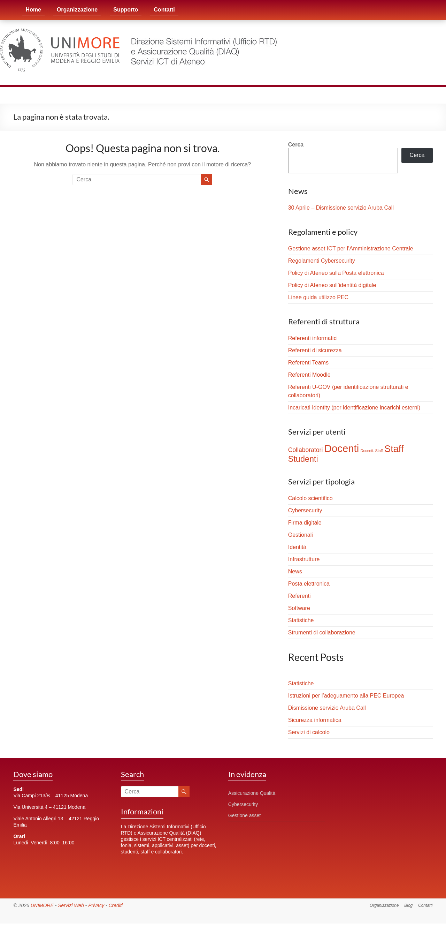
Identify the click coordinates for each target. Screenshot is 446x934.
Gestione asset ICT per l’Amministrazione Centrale (350, 248)
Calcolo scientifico (310, 498)
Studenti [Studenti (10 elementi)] (303, 459)
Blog (408, 905)
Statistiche (301, 620)
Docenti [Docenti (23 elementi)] (341, 448)
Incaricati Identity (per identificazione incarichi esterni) (354, 407)
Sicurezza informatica (314, 720)
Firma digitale (305, 523)
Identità (297, 547)
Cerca (295, 145)
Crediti (115, 905)
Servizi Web (71, 905)
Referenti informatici (313, 338)
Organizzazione (77, 10)
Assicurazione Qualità (251, 793)
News (295, 571)
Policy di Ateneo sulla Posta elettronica (336, 273)
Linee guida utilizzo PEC (318, 297)
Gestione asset (244, 815)
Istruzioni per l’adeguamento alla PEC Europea (346, 696)
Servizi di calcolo (309, 732)
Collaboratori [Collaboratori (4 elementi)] (305, 449)
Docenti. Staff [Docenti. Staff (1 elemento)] (372, 451)
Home (33, 10)
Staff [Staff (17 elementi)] (394, 448)
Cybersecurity (305, 510)
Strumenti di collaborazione (321, 632)
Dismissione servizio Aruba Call (327, 708)
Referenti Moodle (309, 375)
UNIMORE (42, 905)
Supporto (125, 10)
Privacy (96, 905)
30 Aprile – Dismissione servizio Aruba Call (341, 208)
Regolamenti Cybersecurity (321, 261)
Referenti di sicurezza (315, 350)
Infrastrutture (304, 559)
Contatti (164, 10)
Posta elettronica (309, 584)
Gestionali (300, 535)
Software (299, 608)
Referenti (299, 596)
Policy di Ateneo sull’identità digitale (332, 285)
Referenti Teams (308, 363)
